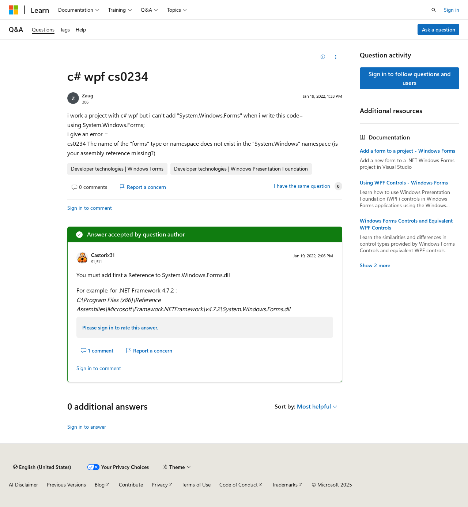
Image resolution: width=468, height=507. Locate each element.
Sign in (451, 9)
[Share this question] (335, 57)
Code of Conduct (238, 484)
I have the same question (302, 186)
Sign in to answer (86, 426)
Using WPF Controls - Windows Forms (404, 182)
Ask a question (438, 29)
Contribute (131, 484)
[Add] (323, 57)
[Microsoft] (13, 10)
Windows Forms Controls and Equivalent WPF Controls (406, 224)
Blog (100, 484)
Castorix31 (103, 254)
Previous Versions (66, 484)
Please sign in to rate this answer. (120, 327)
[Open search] (433, 9)
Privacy (160, 484)
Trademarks (285, 484)
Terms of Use (196, 484)
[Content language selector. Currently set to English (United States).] (42, 467)
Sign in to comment (89, 207)
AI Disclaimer (23, 484)
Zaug (87, 95)
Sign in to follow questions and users (410, 78)
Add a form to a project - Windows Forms (407, 151)
